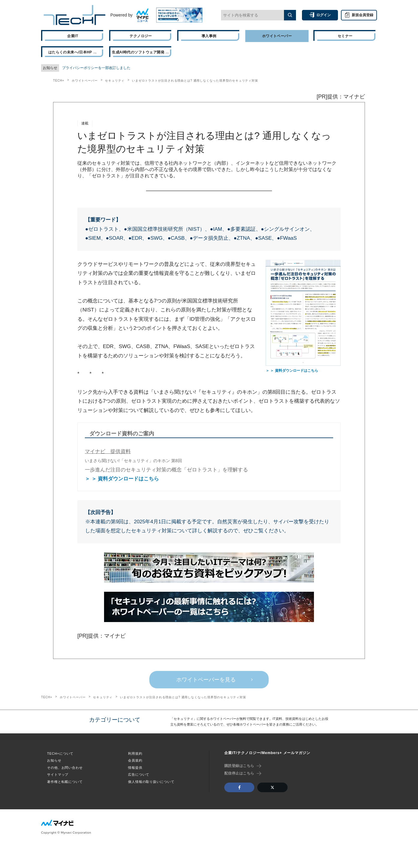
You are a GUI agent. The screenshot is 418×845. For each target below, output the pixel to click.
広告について (138, 774)
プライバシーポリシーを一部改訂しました (96, 68)
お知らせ (54, 760)
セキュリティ (114, 80)
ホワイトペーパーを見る (206, 680)
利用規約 (135, 753)
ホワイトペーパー (84, 80)
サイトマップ (57, 774)
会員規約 (135, 760)
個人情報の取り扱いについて (151, 781)
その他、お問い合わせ (65, 767)
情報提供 (135, 767)
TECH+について (60, 753)
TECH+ (58, 80)
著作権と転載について (65, 781)
